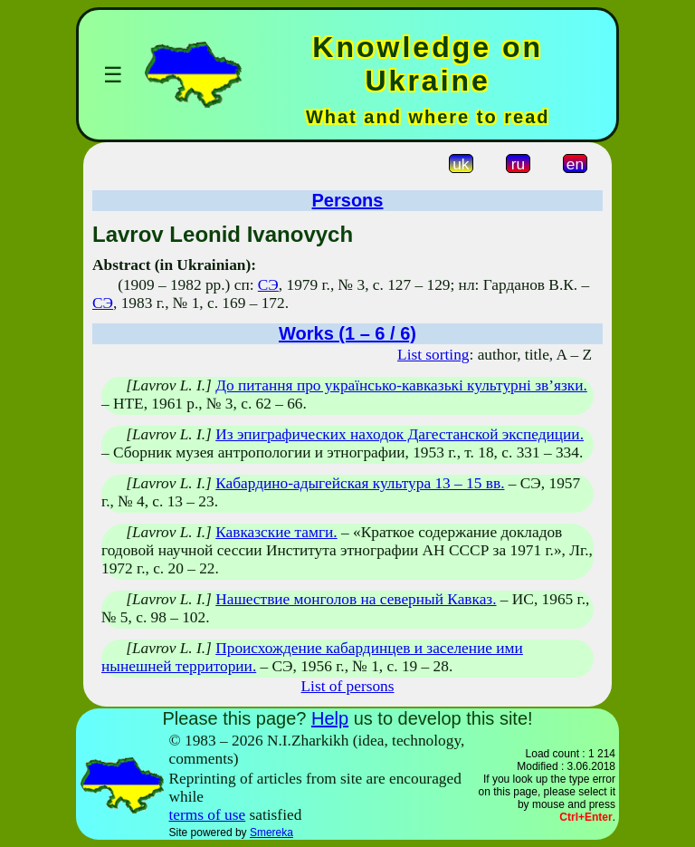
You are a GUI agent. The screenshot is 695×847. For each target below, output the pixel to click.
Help (329, 718)
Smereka (271, 832)
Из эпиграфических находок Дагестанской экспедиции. (399, 434)
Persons (348, 200)
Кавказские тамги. (276, 532)
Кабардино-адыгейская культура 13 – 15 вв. (359, 483)
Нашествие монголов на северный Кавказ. (355, 599)
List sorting (433, 354)
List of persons (348, 686)
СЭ (268, 285)
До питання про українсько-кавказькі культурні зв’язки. (401, 385)
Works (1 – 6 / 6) (347, 333)
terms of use (207, 814)
